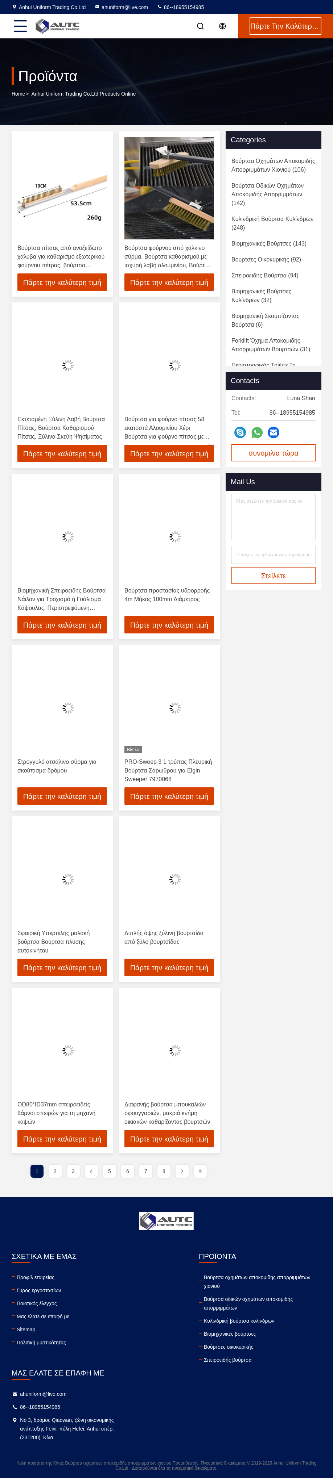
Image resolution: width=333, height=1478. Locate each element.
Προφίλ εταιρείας (35, 1277)
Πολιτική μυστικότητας (41, 1342)
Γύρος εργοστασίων (39, 1290)
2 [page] (55, 1171)
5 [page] (109, 1171)
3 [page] (73, 1171)
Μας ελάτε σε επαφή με (43, 1316)
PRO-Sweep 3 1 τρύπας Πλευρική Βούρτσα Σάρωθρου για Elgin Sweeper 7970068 (168, 770)
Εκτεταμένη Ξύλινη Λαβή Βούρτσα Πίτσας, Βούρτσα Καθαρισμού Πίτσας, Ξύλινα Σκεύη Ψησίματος (61, 428)
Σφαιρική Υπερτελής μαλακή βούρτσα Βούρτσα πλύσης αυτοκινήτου (53, 942)
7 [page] (145, 1171)
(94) (265, 275)
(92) (266, 259)
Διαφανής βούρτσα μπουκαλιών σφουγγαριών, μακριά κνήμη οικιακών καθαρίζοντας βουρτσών (167, 1113)
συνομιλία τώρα (273, 453)
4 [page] (91, 1171)
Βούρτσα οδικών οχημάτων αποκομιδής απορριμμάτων (248, 1303)
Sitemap (26, 1329)
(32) (261, 295)
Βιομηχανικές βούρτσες (230, 1334)
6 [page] (127, 1171)
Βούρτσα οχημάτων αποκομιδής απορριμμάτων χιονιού (257, 1281)
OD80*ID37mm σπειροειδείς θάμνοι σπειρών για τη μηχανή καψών (56, 1113)
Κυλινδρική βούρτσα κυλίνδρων (239, 1321)
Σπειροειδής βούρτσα (228, 1360)
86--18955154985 (180, 7)
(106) (273, 165)
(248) (272, 223)
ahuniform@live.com (121, 7)
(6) (265, 320)
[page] (182, 1171)
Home (18, 94)
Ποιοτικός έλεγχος (37, 1303)
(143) (269, 243)
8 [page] (164, 1171)
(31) (270, 345)
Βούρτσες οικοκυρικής (228, 1347)
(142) (267, 194)
